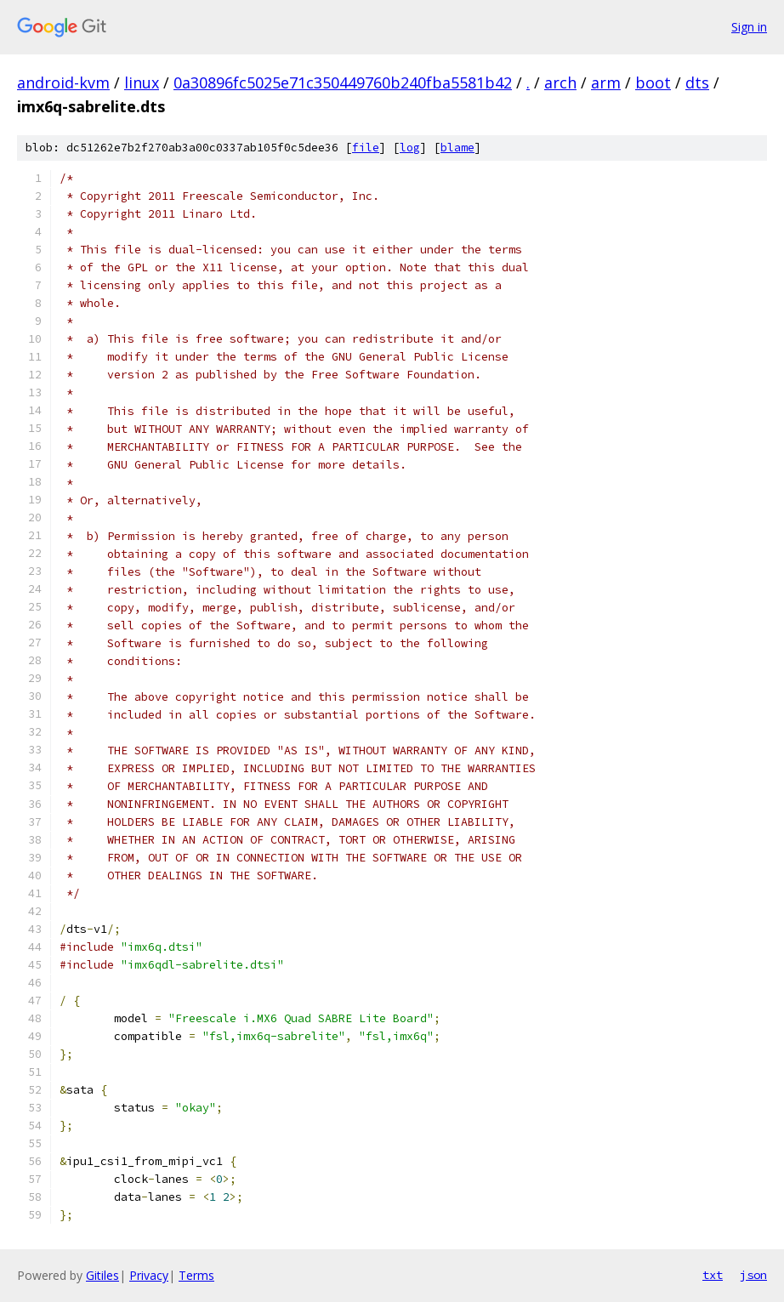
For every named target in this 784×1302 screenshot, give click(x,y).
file (365, 147)
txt (712, 1274)
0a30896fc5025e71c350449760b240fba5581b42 (342, 82)
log (410, 147)
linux (141, 82)
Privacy (148, 1275)
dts (697, 82)
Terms (196, 1275)
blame (457, 147)
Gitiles (102, 1275)
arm (606, 82)
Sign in (749, 27)
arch (560, 82)
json (753, 1274)
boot (653, 82)
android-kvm (63, 82)
